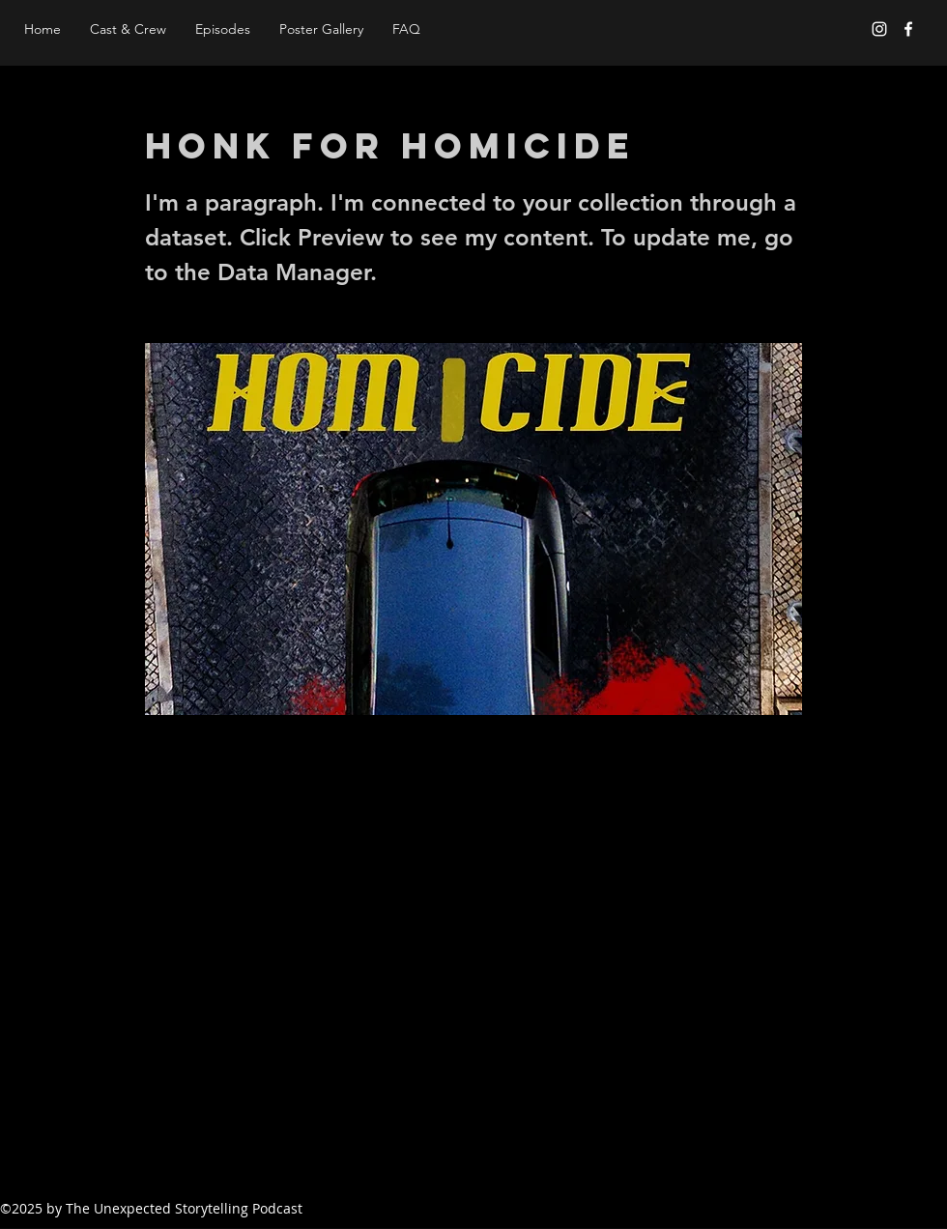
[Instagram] (879, 29)
